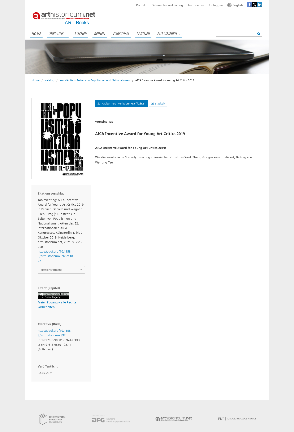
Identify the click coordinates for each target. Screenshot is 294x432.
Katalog (49, 80)
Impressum (195, 5)
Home (35, 33)
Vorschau (120, 33)
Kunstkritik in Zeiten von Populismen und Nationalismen (95, 80)
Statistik (158, 103)
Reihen (98, 33)
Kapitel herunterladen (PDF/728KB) (123, 103)
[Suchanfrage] (235, 34)
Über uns (55, 33)
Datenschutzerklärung (166, 5)
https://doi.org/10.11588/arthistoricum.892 (54, 333)
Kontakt (140, 5)
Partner (142, 33)
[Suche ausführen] (258, 34)
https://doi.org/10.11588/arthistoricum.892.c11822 (55, 256)
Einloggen (215, 5)
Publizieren (167, 33)
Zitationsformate (51, 270)
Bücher (80, 33)
